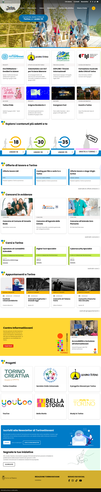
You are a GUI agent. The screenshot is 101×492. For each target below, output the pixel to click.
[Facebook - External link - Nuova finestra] (91, 1)
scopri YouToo (17, 406)
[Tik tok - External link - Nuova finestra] (95, 1)
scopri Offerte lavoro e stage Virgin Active (84, 177)
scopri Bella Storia (50, 406)
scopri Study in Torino (84, 406)
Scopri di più (8, 346)
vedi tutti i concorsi (91, 237)
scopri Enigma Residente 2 (38, 103)
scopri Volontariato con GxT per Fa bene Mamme (38, 67)
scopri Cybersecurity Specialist (84, 255)
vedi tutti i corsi (93, 268)
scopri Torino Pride (12, 103)
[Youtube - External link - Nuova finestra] (97, 1)
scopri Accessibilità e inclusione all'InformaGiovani (84, 336)
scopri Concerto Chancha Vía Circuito (88, 292)
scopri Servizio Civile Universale (50, 379)
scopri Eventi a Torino (88, 103)
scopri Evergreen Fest (63, 103)
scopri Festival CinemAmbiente (12, 292)
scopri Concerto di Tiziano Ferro (63, 292)
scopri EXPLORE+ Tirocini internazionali (63, 67)
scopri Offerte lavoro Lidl (17, 177)
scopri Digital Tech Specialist (50, 255)
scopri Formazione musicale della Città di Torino (88, 67)
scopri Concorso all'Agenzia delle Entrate (50, 216)
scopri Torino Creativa (17, 379)
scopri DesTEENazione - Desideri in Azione (12, 67)
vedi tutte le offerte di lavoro (88, 188)
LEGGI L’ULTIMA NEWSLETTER (32, 442)
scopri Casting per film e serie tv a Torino (50, 177)
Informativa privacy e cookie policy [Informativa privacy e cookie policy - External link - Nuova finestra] (9, 490)
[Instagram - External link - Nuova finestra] (93, 1)
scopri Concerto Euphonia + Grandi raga (38, 292)
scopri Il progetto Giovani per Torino (84, 379)
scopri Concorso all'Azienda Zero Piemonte (84, 216)
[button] (23, 8)
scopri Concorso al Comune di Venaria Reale (17, 216)
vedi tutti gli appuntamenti (89, 311)
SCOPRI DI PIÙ (9, 464)
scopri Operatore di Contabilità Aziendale (17, 255)
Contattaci (38, 480)
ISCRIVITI (7, 442)
